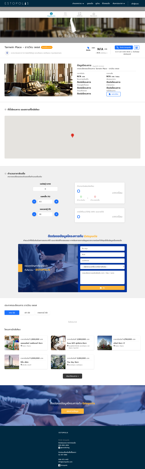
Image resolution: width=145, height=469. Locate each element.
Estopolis (62, 464)
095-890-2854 (63, 444)
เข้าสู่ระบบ (135, 3)
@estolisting (63, 447)
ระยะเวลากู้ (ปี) (45, 209)
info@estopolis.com (65, 461)
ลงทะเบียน (113, 94)
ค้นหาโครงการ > (72, 376)
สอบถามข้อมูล (72, 410)
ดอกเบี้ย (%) (45, 196)
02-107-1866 (62, 454)
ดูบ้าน (97, 3)
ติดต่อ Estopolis (63, 439)
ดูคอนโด (90, 3)
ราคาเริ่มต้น (90, 49)
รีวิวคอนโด (106, 3)
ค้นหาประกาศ (119, 3)
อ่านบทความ (78, 3)
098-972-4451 (63, 458)
